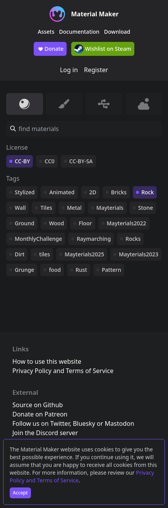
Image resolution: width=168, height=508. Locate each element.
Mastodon (119, 423)
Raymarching (94, 238)
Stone (145, 207)
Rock (147, 192)
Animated (61, 192)
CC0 (50, 161)
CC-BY (22, 161)
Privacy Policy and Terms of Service (62, 370)
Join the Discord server (45, 433)
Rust (81, 269)
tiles (44, 254)
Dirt (19, 254)
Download (117, 31)
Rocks (133, 238)
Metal (74, 207)
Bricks (119, 192)
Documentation (79, 31)
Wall (20, 207)
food (55, 269)
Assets (46, 31)
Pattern (111, 269)
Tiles (46, 207)
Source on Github (37, 405)
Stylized (24, 192)
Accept (20, 492)
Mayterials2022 (126, 223)
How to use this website (46, 361)
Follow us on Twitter (41, 423)
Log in (69, 70)
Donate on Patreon (39, 414)
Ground (24, 223)
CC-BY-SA (81, 161)
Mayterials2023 (138, 254)
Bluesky (84, 423)
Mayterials (109, 207)
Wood (56, 223)
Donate (50, 49)
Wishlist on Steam (102, 49)
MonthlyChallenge (38, 238)
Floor (85, 223)
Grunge (24, 269)
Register (96, 70)
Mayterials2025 (84, 254)
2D (92, 192)
